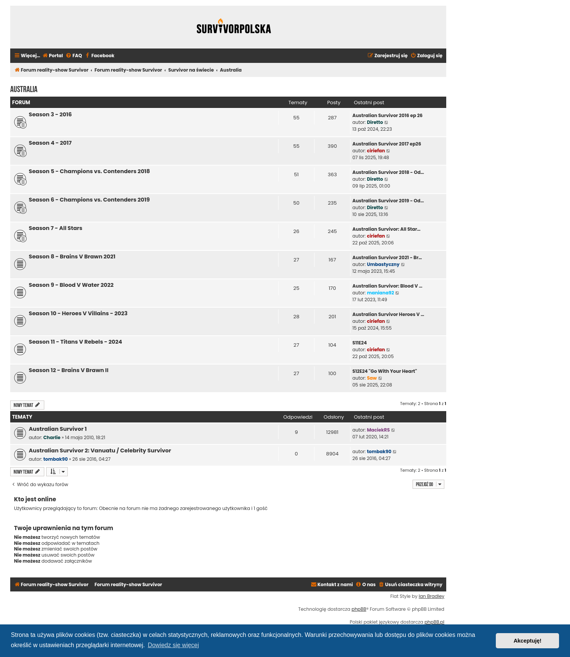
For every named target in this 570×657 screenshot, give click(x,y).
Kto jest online (35, 499)
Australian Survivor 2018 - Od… (388, 172)
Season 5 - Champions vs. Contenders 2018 (89, 171)
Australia (23, 88)
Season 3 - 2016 (50, 114)
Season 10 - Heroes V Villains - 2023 (78, 313)
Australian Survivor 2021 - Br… (387, 257)
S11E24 (359, 342)
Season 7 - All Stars (56, 228)
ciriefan (376, 150)
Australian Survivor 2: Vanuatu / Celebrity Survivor (100, 450)
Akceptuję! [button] (528, 641)
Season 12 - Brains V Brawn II (68, 370)
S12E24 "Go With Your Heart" (384, 371)
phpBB (359, 609)
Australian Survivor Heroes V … (388, 314)
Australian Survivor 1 (58, 429)
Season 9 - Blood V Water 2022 (71, 285)
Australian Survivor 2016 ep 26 (387, 115)
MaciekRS (378, 430)
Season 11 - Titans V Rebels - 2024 (75, 342)
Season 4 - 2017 (50, 143)
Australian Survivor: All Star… (386, 229)
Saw (372, 378)
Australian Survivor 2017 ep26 (386, 144)
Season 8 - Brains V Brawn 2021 (72, 256)
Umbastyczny (383, 264)
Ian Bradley (431, 596)
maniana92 (380, 292)
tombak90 (55, 459)
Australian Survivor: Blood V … (387, 286)
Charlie (51, 437)
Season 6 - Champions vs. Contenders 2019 (89, 199)
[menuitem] (52, 56)
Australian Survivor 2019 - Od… (388, 200)
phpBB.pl (434, 622)
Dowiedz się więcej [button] (173, 645)
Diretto (375, 122)
